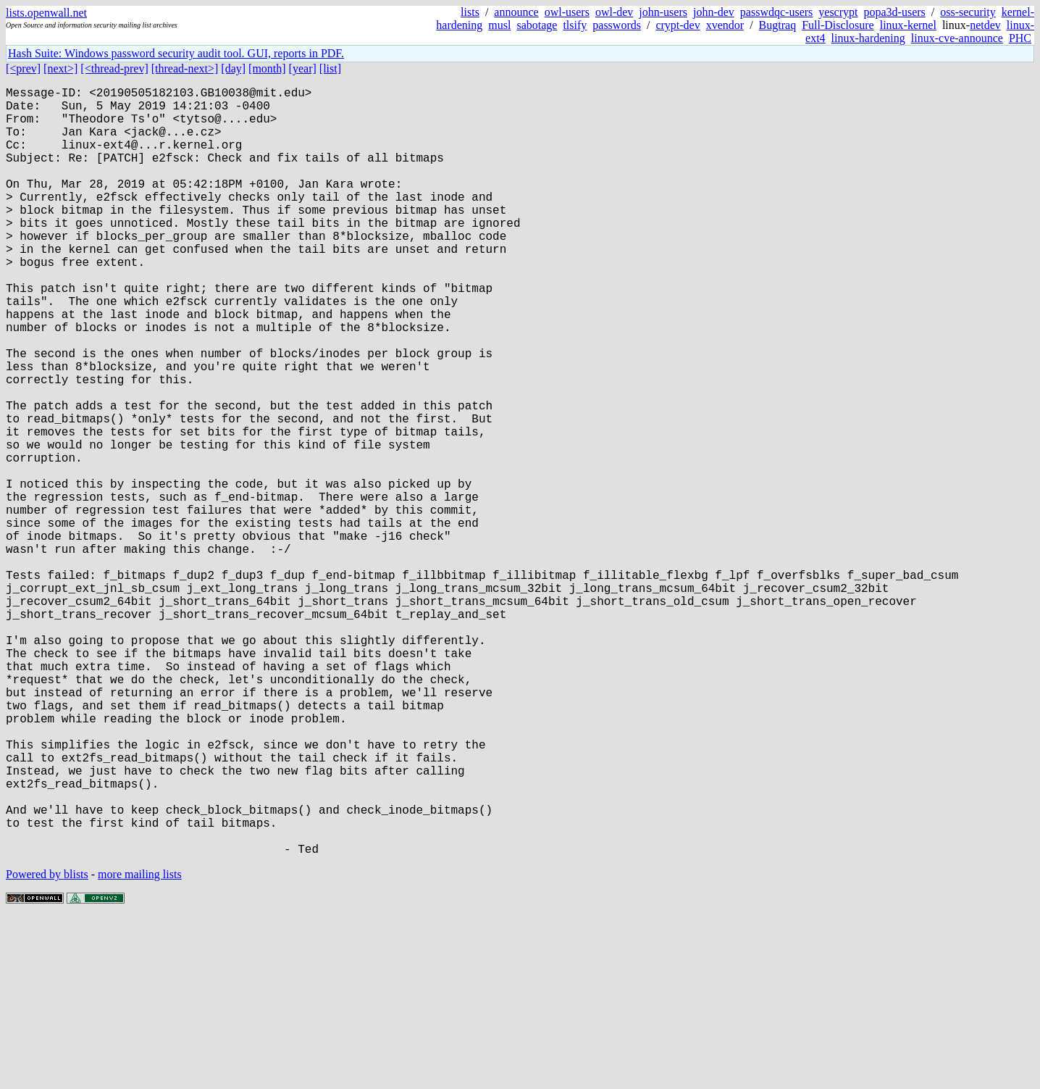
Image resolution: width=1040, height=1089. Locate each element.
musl (499, 25)
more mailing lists (140, 1045)
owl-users (567, 12)
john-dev (713, 12)
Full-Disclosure (838, 25)
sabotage (536, 25)
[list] (330, 68)
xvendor (725, 25)
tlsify (575, 25)
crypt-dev (677, 25)
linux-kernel (908, 25)
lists (470, 12)
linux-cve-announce (957, 38)
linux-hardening (868, 38)
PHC (1020, 38)
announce (516, 12)
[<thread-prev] (114, 68)
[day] (233, 68)
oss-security (967, 12)
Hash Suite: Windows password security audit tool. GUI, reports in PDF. (176, 53)
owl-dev (614, 12)
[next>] (60, 68)
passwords (616, 25)
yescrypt (837, 12)
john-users (663, 12)
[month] (267, 68)
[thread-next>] (185, 68)
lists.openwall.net (46, 13)
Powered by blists (47, 1045)
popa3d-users (894, 12)
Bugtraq (778, 25)
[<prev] (23, 68)
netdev (985, 25)
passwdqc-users (776, 12)
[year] (302, 68)
